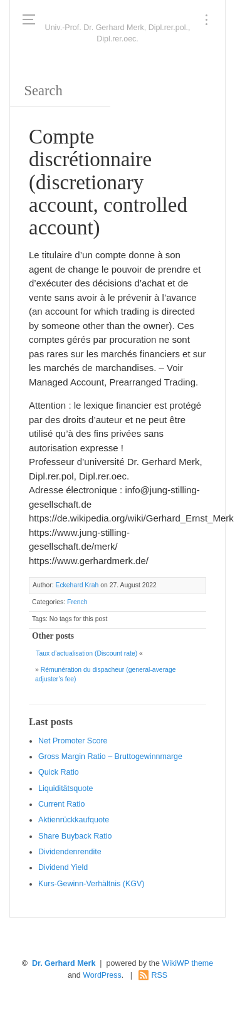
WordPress (102, 975)
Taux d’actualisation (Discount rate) (86, 653)
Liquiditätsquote (65, 788)
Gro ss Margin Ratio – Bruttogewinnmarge (110, 756)
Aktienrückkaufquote (73, 819)
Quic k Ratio (58, 772)
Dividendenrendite (70, 851)
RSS (159, 975)
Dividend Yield (63, 867)
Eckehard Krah (76, 585)
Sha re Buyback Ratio (75, 836)
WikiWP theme (187, 963)
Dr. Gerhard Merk (63, 963)
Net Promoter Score (72, 740)
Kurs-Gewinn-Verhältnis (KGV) (91, 883)
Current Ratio (61, 804)
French (77, 602)
